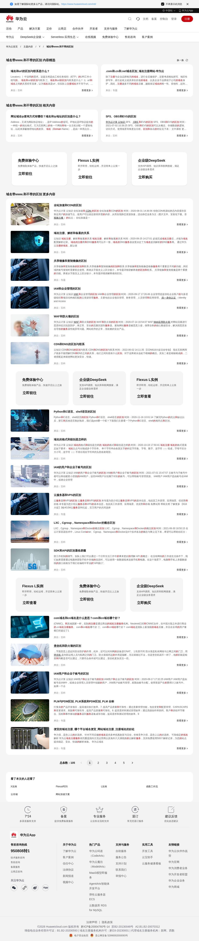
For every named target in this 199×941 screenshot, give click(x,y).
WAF (76, 322)
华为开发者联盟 (178, 874)
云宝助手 (147, 857)
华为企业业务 (176, 880)
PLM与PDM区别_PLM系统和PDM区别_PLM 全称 (84, 701)
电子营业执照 (81, 935)
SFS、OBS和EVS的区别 (121, 116)
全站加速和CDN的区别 (67, 205)
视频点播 (59, 217)
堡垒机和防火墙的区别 (67, 645)
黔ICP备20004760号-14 (95, 926)
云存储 (14, 794)
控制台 (164, 18)
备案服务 (15, 867)
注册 (187, 18)
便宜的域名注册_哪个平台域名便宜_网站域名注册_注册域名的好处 (94, 729)
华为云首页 (12, 46)
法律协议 (68, 869)
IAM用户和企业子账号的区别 (71, 673)
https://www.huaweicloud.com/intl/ (78, 4)
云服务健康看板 (151, 863)
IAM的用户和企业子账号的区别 (73, 467)
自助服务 (121, 851)
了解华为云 (69, 851)
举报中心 (121, 875)
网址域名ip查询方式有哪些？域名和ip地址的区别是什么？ (46, 116)
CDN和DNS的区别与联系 (69, 344)
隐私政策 (107, 922)
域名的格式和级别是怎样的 (70, 439)
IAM (76, 294)
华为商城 (173, 886)
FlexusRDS (62, 786)
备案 (154, 18)
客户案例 (68, 857)
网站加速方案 (63, 794)
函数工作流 (152, 786)
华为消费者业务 (178, 868)
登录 (174, 18)
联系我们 (121, 869)
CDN (88, 210)
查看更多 (86, 90)
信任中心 (68, 863)
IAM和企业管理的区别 (67, 288)
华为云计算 (112, 122)
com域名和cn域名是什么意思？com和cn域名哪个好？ (87, 618)
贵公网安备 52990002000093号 (111, 935)
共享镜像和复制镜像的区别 (70, 260)
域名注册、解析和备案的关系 (71, 233)
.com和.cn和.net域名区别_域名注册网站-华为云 (135, 71)
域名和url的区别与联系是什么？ (30, 71)
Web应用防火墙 (162, 322)
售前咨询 (15, 862)
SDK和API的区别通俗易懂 (70, 550)
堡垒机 (57, 655)
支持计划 (121, 863)
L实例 (104, 786)
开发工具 (147, 851)
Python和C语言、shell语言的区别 (75, 411)
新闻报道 (68, 875)
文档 (145, 18)
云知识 (122, 122)
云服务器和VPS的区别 (67, 495)
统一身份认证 (168, 297)
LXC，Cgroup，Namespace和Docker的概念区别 (84, 522)
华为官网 (173, 861)
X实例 (14, 786)
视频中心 (68, 882)
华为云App (187, 10)
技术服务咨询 (18, 857)
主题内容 (28, 46)
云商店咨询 (16, 871)
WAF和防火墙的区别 (66, 316)
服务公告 (121, 857)
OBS (136, 122)
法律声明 (91, 922)
